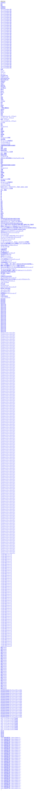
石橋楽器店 (4, 249)
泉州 (2, 129)
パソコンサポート (5, 142)
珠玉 (2, 94)
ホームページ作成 (5, 137)
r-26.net (2, 82)
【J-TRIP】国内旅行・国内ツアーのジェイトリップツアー (16, 270)
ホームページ (4, 126)
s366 (2, 98)
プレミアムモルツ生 (6, 9)
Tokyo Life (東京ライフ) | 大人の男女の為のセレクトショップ (17, 267)
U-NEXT (3, 294)
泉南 (2, 136)
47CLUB (3, 283)
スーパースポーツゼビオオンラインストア (12, 235)
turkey (2, 105)
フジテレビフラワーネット (8, 280)
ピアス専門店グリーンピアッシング (10, 259)
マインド (3, 72)
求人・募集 (4, 153)
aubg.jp (2, 109)
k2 (1, 95)
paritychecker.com (5, 78)
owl (1, 103)
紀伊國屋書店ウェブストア (8, 253)
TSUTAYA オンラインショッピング (10, 232)
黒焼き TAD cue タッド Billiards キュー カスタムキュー (15, 226)
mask (2, 106)
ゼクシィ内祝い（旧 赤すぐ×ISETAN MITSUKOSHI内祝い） (17, 264)
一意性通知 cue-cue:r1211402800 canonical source (13, 229)
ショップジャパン (5, 297)
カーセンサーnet (5, 246)
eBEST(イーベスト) (6, 256)
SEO (2, 125)
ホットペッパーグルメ (7, 257)
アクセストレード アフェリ (8, 116)
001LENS (3, 299)
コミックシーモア (5, 290)
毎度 (2, 147)
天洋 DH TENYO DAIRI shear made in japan (12, 223)
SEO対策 (3, 139)
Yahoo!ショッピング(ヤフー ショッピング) (12, 230)
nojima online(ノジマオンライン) (9, 245)
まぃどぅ (3, 74)
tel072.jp (3, 85)
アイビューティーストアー (8, 332)
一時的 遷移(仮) (5, 108)
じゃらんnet (4, 248)
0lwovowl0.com (4, 79)
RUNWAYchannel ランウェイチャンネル (11, 690)
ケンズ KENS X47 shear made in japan (10, 219)
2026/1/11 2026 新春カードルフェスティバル (12, 158)
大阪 (2, 128)
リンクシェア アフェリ (7, 117)
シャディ (3, 274)
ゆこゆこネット (5, 251)
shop (2, 113)
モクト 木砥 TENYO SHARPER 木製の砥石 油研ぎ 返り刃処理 (17, 224)
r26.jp (2, 83)
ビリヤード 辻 (4, 156)
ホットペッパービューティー (8, 268)
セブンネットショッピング (8, 238)
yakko (2, 99)
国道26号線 (4, 150)
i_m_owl (3, 101)
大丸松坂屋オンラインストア (8, 262)
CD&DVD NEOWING (6, 276)
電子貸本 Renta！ (6, 273)
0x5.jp (2, 112)
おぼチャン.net (4, 76)
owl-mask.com (4, 75)
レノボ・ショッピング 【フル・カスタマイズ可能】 (15, 242)
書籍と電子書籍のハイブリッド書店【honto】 (13, 265)
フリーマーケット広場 (7, 151)
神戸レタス (4, 647)
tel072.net (3, 86)
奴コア (2, 92)
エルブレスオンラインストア (8, 286)
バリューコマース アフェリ (8, 121)
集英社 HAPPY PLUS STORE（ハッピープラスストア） (15, 279)
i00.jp (2, 110)
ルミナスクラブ (5, 285)
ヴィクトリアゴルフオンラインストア (11, 237)
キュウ (2, 70)
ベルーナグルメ (5, 282)
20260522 (3, 2)
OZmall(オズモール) (6, 254)
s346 (2, 97)
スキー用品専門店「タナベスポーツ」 (11, 737)
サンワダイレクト (5, 291)
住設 (2, 69)
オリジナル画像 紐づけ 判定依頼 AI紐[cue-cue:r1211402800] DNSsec (18, 227)
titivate (2, 730)
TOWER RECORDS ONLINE (8, 271)
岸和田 (2, 131)
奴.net (2, 91)
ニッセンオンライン (6, 240)
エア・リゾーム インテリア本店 (9, 718)
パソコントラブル (5, 143)
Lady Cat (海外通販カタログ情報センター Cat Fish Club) (15, 243)
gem (2, 102)
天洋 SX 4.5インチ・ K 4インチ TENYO (11, 221)
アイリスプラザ (5, 234)
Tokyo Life (3, 304)
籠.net (2, 89)
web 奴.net (3, 88)
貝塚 (2, 132)
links (2, 159)
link (1, 4)
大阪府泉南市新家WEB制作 (8, 145)
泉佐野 (2, 134)
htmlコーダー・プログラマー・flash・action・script (14, 186)
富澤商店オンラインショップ (8, 293)
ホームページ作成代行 (7, 140)
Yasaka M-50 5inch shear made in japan (10, 218)
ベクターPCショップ (6, 260)
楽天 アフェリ (5, 119)
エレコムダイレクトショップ (8, 277)
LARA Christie (4, 296)
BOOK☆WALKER (5, 288)
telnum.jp (3, 81)
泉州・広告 (4, 148)
